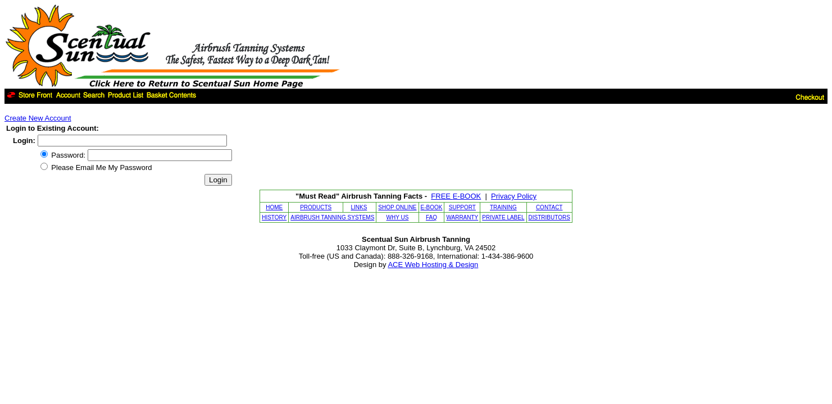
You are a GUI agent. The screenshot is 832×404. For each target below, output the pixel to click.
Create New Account (37, 118)
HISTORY (274, 217)
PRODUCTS (315, 207)
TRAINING (503, 207)
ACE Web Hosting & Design (433, 264)
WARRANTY (462, 217)
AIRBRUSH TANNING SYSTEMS (332, 217)
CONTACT (549, 207)
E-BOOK (432, 207)
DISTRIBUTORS (549, 217)
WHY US (398, 217)
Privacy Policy (514, 196)
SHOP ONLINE (397, 207)
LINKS (359, 207)
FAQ (431, 217)
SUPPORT (462, 207)
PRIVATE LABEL (503, 217)
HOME (274, 207)
